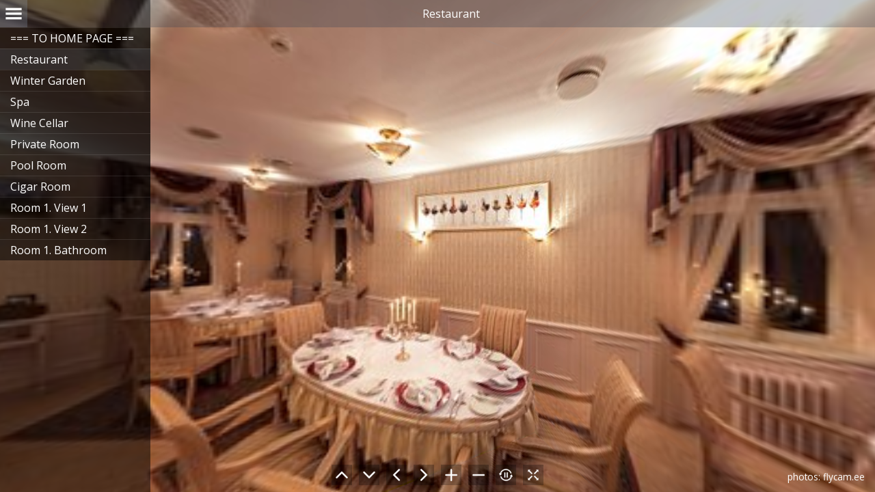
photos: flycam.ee (826, 476)
